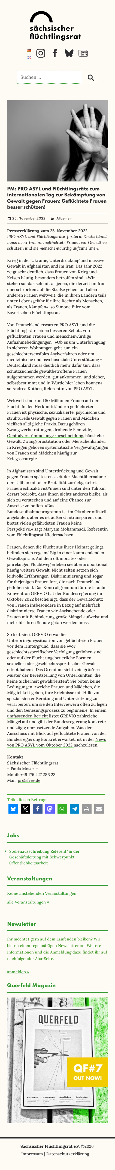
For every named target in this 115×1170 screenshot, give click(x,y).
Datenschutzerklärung (67, 1153)
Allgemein (64, 218)
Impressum (32, 1153)
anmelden (16, 971)
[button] (13, 809)
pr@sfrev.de (29, 780)
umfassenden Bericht (28, 716)
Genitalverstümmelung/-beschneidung (45, 435)
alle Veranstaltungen (26, 902)
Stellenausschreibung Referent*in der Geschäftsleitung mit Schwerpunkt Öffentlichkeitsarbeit (44, 857)
